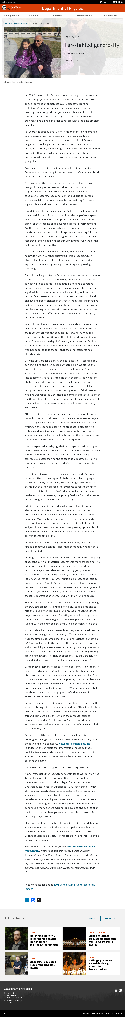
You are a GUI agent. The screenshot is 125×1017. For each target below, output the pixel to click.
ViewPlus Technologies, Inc (74, 743)
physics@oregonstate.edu (14, 1000)
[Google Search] (118, 2)
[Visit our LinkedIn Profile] (120, 991)
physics (78, 884)
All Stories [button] (111, 918)
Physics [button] (93, 918)
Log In (6, 1013)
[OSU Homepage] (11, 10)
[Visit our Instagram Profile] (116, 991)
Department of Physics (62, 8)
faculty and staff (63, 884)
